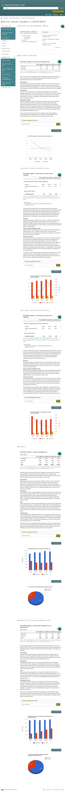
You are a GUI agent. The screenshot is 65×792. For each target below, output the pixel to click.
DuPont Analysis (5, 54)
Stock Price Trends (6, 87)
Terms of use (49, 789)
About (44, 789)
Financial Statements (6, 29)
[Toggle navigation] (2, 2)
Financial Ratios (5, 37)
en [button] (61, 14)
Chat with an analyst (58, 11)
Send (58, 124)
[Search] (30, 8)
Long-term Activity (6, 51)
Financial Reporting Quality (6, 83)
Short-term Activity (6, 48)
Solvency (4, 46)
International (27, 38)
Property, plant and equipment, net (29, 41)
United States (27, 37)
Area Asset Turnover (26, 35)
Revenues (24, 40)
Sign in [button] (56, 14)
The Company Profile (6, 26)
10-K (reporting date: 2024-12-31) (45, 71)
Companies (5, 18)
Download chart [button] (56, 130)
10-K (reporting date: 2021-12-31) (46, 72)
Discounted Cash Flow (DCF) (7, 64)
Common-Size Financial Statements (7, 33)
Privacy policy (56, 789)
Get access (48, 14)
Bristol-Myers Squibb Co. (15, 18)
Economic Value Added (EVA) (7, 70)
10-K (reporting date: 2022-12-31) (32, 72)
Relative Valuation (6, 60)
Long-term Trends (6, 74)
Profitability (4, 41)
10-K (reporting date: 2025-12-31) (31, 71)
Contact (62, 789)
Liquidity (4, 43)
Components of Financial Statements (6, 78)
